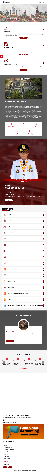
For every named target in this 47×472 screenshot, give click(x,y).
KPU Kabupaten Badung (8, 452)
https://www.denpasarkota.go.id (10, 422)
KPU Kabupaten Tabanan (8, 451)
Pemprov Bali (6, 456)
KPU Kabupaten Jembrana (9, 449)
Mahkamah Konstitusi (8, 460)
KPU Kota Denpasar (7, 454)
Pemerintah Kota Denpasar (31, 470)
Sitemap (12, 470)
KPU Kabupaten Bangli (8, 447)
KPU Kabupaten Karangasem (9, 445)
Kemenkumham (7, 458)
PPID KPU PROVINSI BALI (8, 444)
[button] (43, 2)
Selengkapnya (23, 37)
